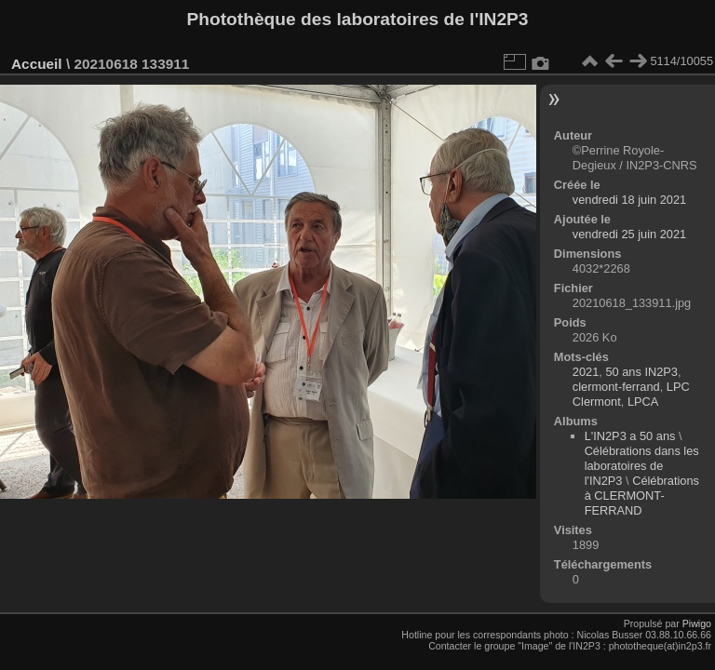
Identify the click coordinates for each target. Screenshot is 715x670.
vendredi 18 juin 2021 (629, 200)
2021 (586, 372)
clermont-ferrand (616, 387)
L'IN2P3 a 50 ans (630, 436)
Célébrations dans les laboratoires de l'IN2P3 (642, 466)
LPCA (642, 402)
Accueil (36, 64)
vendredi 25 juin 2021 (629, 234)
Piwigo (696, 623)
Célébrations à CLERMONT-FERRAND (642, 495)
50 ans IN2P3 (641, 372)
